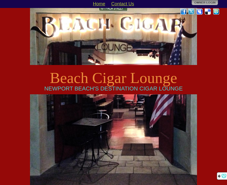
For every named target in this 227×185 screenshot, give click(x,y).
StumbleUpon (216, 11)
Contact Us (122, 3)
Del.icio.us (208, 11)
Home (99, 3)
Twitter (191, 11)
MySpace (199, 11)
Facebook (183, 11)
